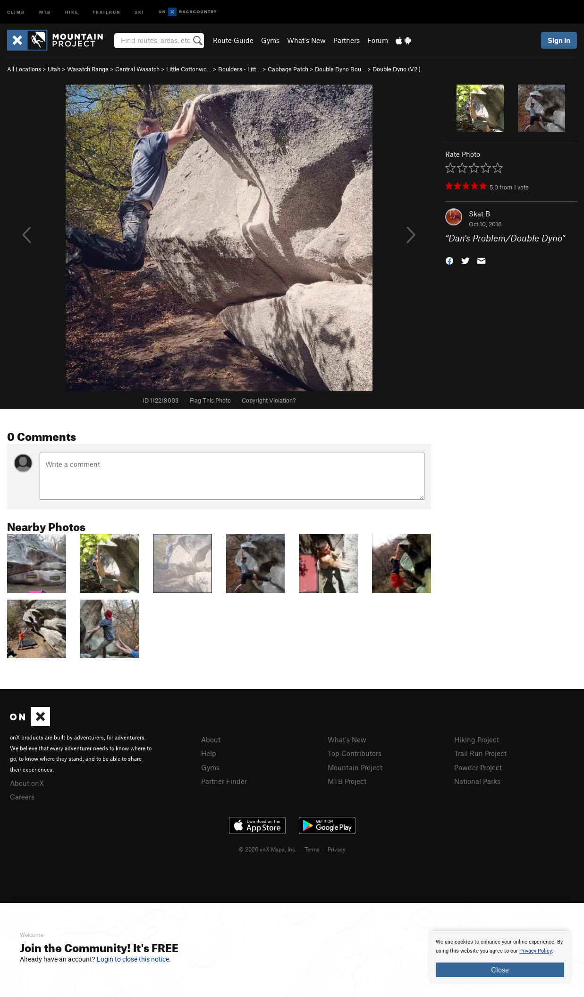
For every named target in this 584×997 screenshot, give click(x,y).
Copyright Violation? (269, 400)
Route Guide (233, 40)
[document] (500, 957)
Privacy (337, 849)
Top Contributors (354, 753)
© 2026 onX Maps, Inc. (267, 849)
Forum (377, 40)
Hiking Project (476, 739)
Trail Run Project (480, 753)
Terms (312, 849)
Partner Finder (224, 781)
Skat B (479, 213)
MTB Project (347, 781)
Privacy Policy (535, 951)
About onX (27, 783)
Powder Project (478, 767)
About (210, 739)
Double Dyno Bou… (340, 69)
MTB (45, 12)
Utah (54, 69)
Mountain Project (355, 767)
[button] (449, 260)
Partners (346, 40)
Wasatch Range (88, 69)
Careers (22, 796)
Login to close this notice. (134, 959)
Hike (71, 12)
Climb (16, 12)
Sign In (559, 40)
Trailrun (106, 12)
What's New (306, 40)
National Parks (477, 781)
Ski (139, 12)
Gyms (270, 40)
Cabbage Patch (288, 69)
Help (208, 753)
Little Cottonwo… (189, 69)
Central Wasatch (137, 69)
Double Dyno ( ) (396, 69)
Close (500, 969)
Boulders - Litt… (239, 69)
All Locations (24, 69)
